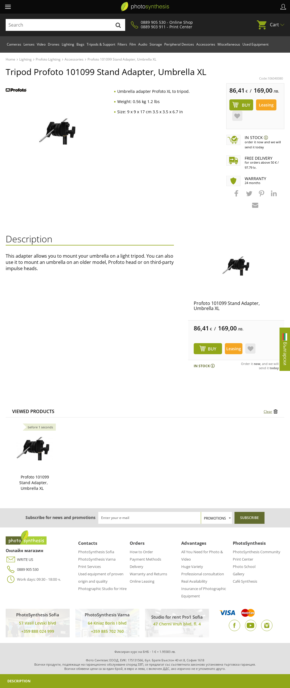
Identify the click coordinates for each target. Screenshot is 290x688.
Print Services (89, 566)
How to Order (141, 551)
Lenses (29, 44)
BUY (212, 349)
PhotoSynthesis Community (256, 551)
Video (41, 44)
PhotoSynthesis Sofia (96, 551)
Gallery (238, 573)
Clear (268, 411)
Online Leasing (142, 581)
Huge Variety (192, 566)
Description (19, 681)
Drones (53, 44)
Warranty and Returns (148, 573)
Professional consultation (202, 573)
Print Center (243, 559)
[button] (237, 196)
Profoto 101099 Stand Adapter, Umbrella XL (227, 306)
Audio (142, 44)
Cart (274, 25)
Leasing (266, 105)
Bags (80, 44)
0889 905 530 (22, 569)
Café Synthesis (245, 581)
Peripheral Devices (179, 44)
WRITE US (19, 560)
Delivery (136, 566)
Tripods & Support (101, 44)
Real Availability (194, 581)
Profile (283, 7)
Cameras (14, 44)
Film (132, 44)
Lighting (68, 44)
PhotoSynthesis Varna (97, 559)
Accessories (205, 44)
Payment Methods (145, 559)
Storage (156, 44)
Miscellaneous (229, 44)
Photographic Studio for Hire (102, 588)
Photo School (244, 566)
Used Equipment (255, 44)
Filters (122, 44)
